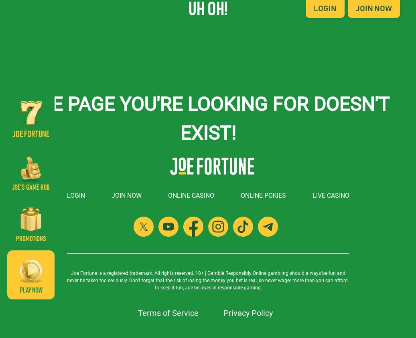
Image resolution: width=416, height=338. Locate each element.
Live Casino (331, 195)
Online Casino (191, 195)
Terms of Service (168, 313)
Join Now (374, 9)
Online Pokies (263, 195)
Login (325, 9)
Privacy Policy (248, 313)
